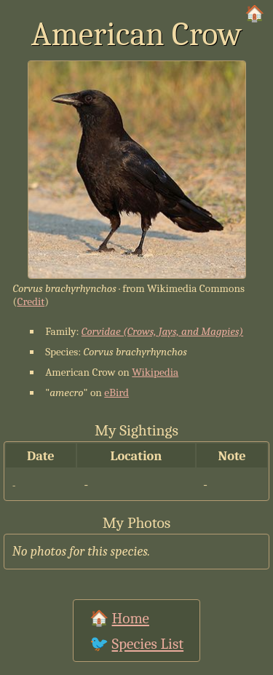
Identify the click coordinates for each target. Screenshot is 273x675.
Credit (30, 301)
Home (130, 618)
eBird (116, 392)
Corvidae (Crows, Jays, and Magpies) (162, 331)
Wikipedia (155, 372)
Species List (148, 643)
